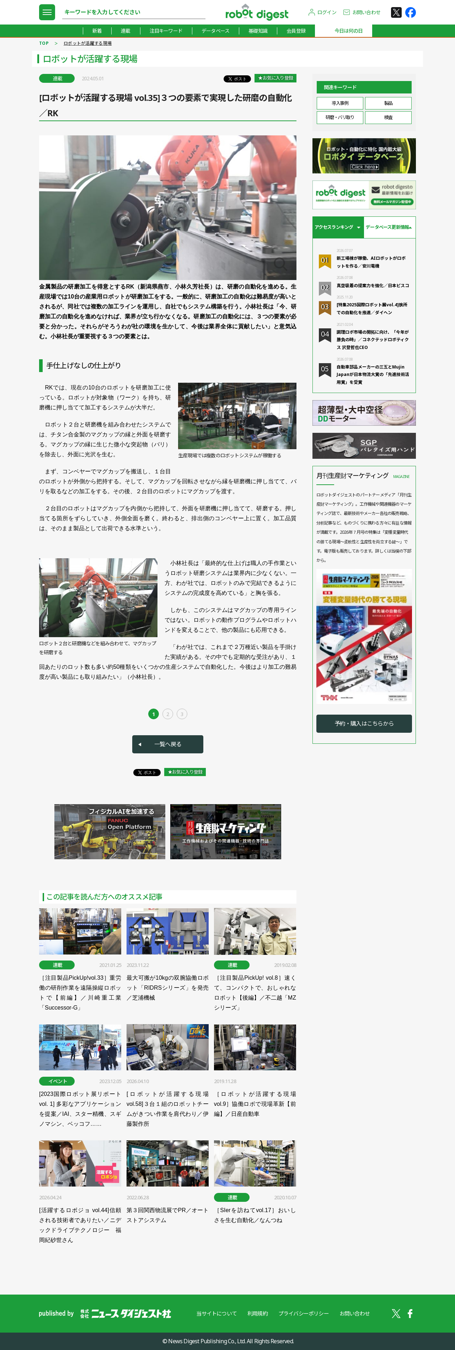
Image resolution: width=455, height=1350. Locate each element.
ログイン (326, 12)
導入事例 (340, 103)
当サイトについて (216, 1313)
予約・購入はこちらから (364, 723)
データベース (215, 30)
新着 (97, 30)
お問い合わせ (366, 12)
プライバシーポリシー (303, 1313)
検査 (388, 117)
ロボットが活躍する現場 (88, 43)
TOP (44, 43)
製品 (388, 103)
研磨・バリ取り (340, 117)
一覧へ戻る (167, 744)
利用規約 (257, 1313)
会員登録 (296, 30)
